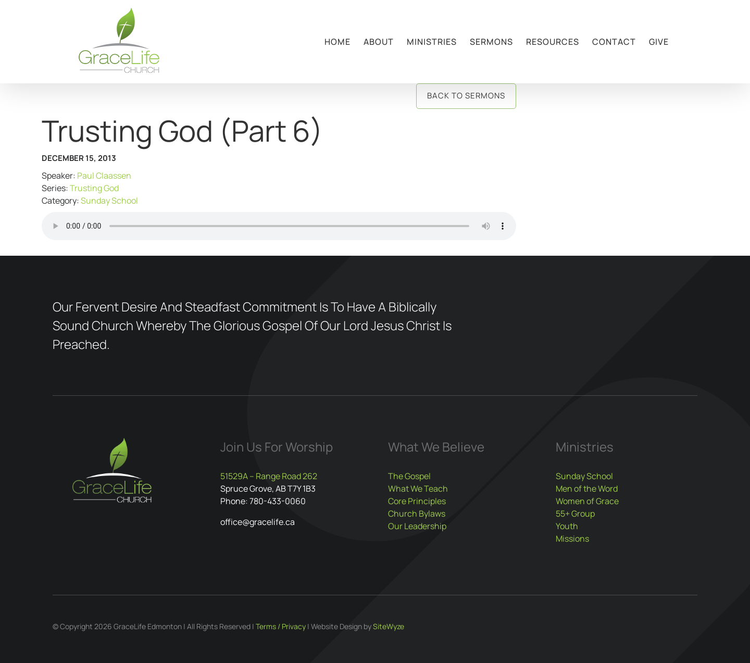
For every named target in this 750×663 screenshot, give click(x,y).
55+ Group (575, 513)
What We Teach (418, 488)
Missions (572, 538)
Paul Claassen (104, 175)
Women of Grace (587, 501)
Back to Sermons (466, 95)
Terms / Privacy (281, 626)
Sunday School (109, 200)
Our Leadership (417, 526)
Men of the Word (587, 488)
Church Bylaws (416, 513)
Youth (567, 526)
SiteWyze (388, 626)
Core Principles (417, 501)
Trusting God (94, 188)
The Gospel (409, 476)
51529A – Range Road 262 (268, 476)
